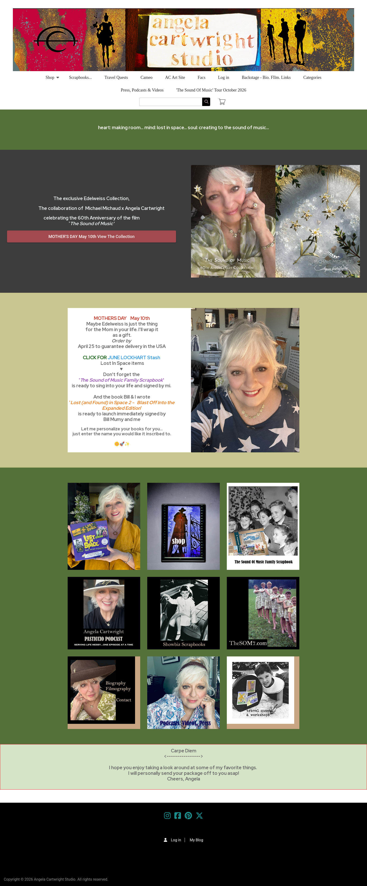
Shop (50, 79)
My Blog (196, 840)
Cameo (146, 77)
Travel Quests (116, 77)
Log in (223, 77)
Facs (201, 77)
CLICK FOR (121, 358)
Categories (312, 77)
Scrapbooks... (80, 77)
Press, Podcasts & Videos (142, 90)
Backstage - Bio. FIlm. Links (266, 77)
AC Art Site (175, 77)
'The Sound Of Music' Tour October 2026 (211, 90)
